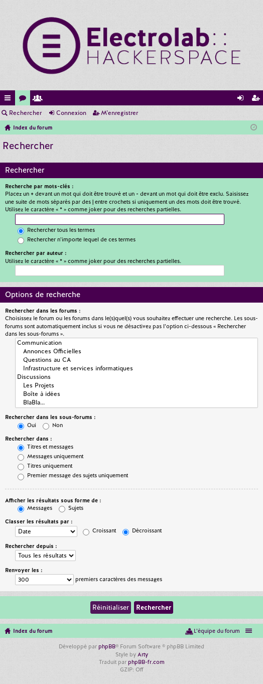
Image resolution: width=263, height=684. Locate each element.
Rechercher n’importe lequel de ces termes (77, 239)
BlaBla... (136, 402)
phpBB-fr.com (146, 661)
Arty (143, 654)
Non (53, 425)
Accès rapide (9, 99)
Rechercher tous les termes (56, 229)
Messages (35, 507)
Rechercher (25, 113)
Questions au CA (136, 360)
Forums (24, 99)
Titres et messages (45, 446)
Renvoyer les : (24, 570)
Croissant (99, 530)
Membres (39, 99)
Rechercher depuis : (31, 546)
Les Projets (136, 385)
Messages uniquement (50, 456)
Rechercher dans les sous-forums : (50, 417)
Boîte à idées (136, 394)
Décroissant (142, 530)
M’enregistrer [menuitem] (257, 99)
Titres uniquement (45, 465)
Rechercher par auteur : (36, 252)
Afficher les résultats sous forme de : (53, 500)
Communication (136, 343)
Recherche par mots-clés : (39, 186)
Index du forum (32, 630)
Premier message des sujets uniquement (73, 475)
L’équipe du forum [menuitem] (217, 630)
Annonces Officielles (136, 351)
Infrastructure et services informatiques (136, 368)
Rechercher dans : (28, 438)
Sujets (71, 507)
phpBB (106, 646)
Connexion (71, 113)
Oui (27, 425)
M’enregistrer (119, 113)
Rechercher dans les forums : (43, 310)
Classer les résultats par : (39, 521)
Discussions (136, 377)
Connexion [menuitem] (242, 99)
